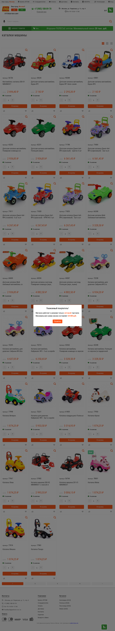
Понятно (57, 321)
